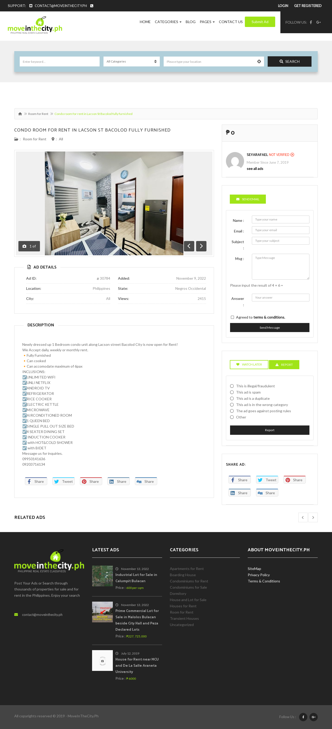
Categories (168, 21)
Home (145, 21)
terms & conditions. (269, 317)
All (61, 139)
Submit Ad (260, 21)
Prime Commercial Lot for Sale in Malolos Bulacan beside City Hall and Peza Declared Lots (137, 620)
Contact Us (231, 21)
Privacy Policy (259, 575)
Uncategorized (182, 624)
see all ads (255, 168)
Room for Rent (38, 114)
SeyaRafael (257, 155)
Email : (239, 231)
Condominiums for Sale (188, 587)
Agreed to (260, 317)
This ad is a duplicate (253, 398)
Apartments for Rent (187, 568)
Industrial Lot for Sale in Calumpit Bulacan (136, 578)
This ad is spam (248, 392)
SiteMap (254, 568)
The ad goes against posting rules (263, 411)
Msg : (239, 258)
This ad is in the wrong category (262, 404)
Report (269, 430)
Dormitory (178, 593)
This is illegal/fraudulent (255, 386)
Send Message (270, 327)
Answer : (237, 301)
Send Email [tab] (247, 199)
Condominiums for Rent (189, 581)
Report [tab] (284, 365)
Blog (191, 21)
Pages (207, 21)
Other (241, 417)
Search (290, 61)
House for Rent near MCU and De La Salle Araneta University (137, 666)
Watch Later (249, 364)
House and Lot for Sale (188, 599)
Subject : (238, 244)
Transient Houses (184, 618)
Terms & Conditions (264, 581)
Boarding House (183, 575)
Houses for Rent (183, 606)
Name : (238, 220)
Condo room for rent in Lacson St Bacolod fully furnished (92, 130)
